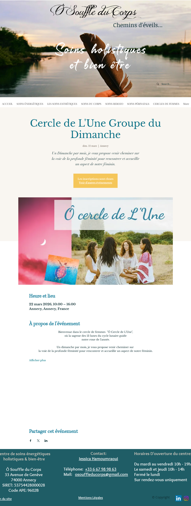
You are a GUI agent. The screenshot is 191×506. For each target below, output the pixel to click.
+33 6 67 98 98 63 (100, 469)
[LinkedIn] (178, 498)
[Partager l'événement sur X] (38, 440)
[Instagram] (186, 498)
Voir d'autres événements (95, 182)
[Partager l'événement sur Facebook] (30, 440)
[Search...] (166, 84)
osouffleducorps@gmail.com (101, 474)
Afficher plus (37, 360)
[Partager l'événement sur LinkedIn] (46, 440)
